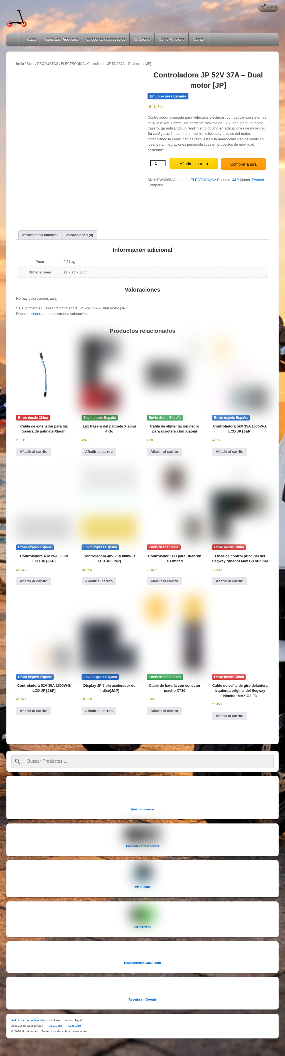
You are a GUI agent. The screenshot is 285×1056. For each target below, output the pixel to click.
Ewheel (258, 179)
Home (12, 39)
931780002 (142, 885)
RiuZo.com (74, 1024)
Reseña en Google (142, 998)
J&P (235, 179)
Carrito (198, 39)
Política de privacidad (28, 1019)
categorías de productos (106, 39)
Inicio (20, 64)
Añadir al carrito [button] (33, 450)
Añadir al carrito (194, 163)
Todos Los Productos (61, 39)
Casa (29, 39)
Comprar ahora (243, 163)
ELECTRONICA (72, 64)
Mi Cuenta (142, 39)
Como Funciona (171, 39)
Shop (31, 64)
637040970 (142, 925)
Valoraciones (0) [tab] (79, 233)
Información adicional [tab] (41, 233)
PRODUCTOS (47, 64)
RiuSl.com (55, 1024)
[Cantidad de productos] (158, 163)
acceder (34, 312)
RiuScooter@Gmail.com (142, 961)
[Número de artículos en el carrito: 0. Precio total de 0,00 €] (268, 7)
